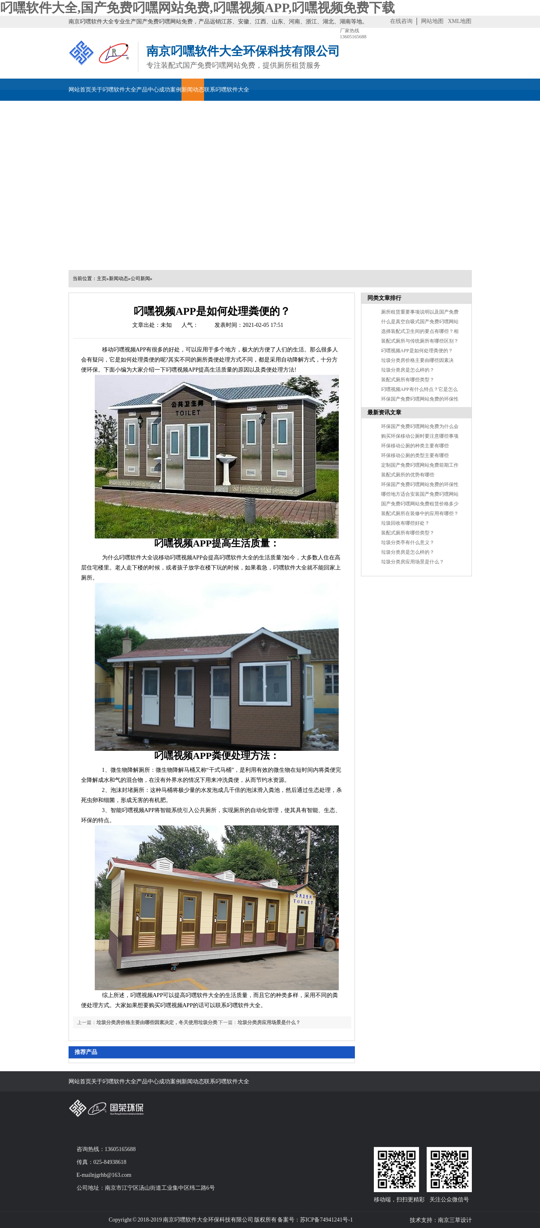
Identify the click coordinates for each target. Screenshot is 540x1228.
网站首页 (80, 90)
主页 (101, 278)
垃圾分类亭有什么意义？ (407, 542)
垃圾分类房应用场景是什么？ (412, 562)
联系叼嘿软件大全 (226, 90)
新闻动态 (192, 90)
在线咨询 (401, 21)
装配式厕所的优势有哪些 (407, 475)
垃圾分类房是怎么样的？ (407, 370)
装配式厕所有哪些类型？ (407, 533)
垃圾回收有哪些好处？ (405, 523)
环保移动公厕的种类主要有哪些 (415, 446)
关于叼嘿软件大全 (113, 90)
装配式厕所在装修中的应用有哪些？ (420, 513)
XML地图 (459, 21)
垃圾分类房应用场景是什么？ (269, 1022)
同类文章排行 (384, 298)
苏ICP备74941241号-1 (326, 1220)
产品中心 (147, 90)
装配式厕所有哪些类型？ (407, 379)
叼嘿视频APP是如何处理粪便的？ (417, 350)
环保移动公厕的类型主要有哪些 (415, 455)
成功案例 (170, 90)
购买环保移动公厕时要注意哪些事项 (420, 436)
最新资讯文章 (384, 412)
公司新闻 (140, 278)
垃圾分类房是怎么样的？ (407, 552)
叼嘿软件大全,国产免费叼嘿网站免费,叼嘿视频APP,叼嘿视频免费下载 (197, 7)
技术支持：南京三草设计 (441, 1220)
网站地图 (432, 21)
